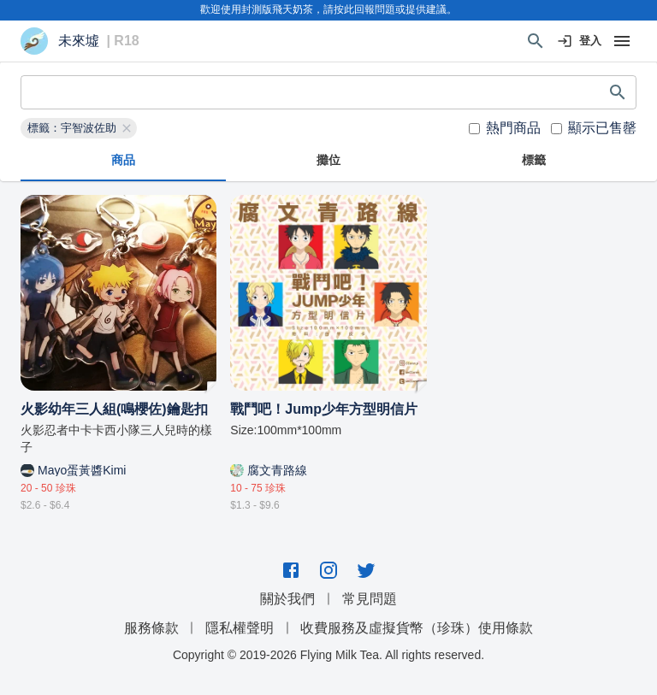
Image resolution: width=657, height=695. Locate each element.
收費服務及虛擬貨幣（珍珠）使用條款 (416, 628)
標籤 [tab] (533, 160)
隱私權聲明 (239, 628)
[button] (79, 128)
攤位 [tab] (328, 160)
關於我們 (287, 599)
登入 (580, 41)
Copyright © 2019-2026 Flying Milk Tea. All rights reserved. (328, 655)
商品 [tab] (123, 160)
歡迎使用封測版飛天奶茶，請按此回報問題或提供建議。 (328, 9)
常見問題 (369, 599)
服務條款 (151, 628)
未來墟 (78, 41)
